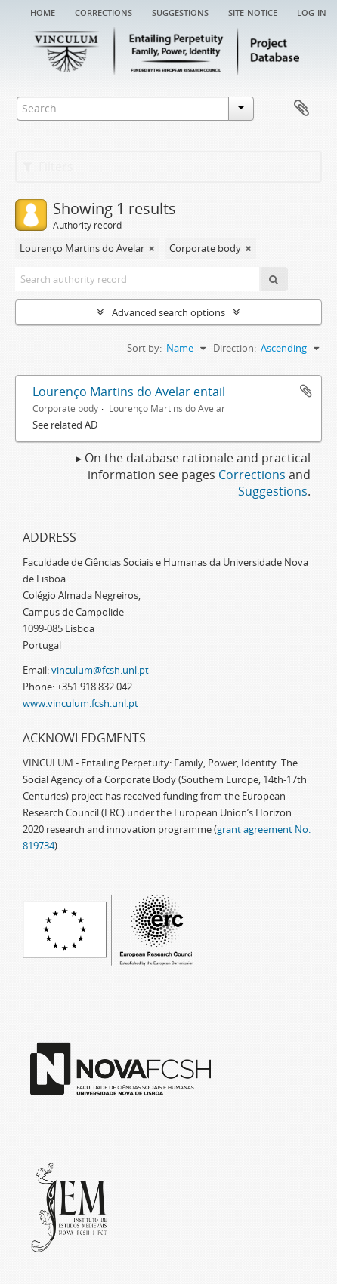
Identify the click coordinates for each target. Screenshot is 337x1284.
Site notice (252, 11)
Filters (48, 166)
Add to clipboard (306, 390)
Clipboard (301, 108)
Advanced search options (168, 312)
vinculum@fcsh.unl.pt (100, 670)
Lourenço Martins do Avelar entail (128, 391)
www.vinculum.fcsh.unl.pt (80, 703)
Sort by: (144, 348)
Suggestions (180, 11)
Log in (311, 11)
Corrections (103, 11)
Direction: (234, 348)
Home (42, 11)
